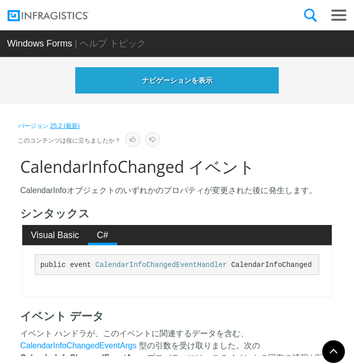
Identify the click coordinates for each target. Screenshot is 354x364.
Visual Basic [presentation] (55, 235)
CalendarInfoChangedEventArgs (78, 345)
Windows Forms (39, 43)
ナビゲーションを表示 (177, 80)
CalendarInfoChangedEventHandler (161, 265)
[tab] (55, 235)
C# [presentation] (103, 235)
